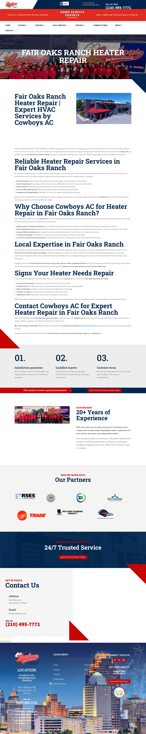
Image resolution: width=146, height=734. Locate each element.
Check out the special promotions (104, 390)
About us (57, 669)
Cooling (22, 26)
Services (57, 674)
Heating (39, 26)
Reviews (87, 669)
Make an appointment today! (73, 557)
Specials (80, 26)
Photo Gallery (89, 665)
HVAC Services (59, 26)
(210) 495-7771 (118, 7)
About (118, 26)
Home (7, 26)
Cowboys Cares (100, 26)
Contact (9, 31)
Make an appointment (119, 681)
